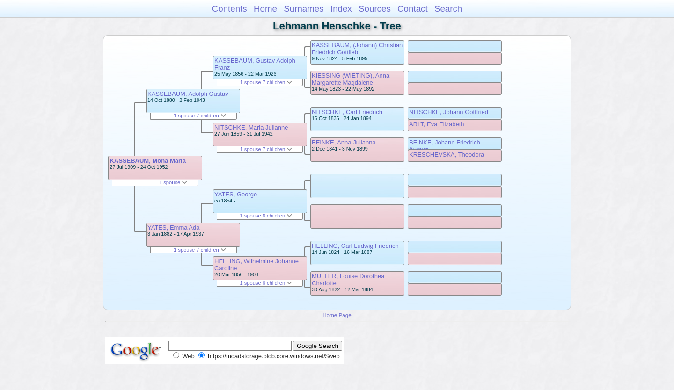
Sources (375, 9)
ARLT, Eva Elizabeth (436, 124)
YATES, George (235, 194)
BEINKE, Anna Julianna (344, 142)
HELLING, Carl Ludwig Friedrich (355, 245)
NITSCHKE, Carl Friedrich (347, 112)
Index (341, 9)
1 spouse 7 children (200, 115)
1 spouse (173, 182)
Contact (412, 9)
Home (265, 9)
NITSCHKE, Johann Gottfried (448, 112)
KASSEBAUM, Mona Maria (148, 160)
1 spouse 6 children (266, 215)
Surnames (303, 9)
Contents (229, 9)
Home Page (337, 315)
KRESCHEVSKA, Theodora (446, 154)
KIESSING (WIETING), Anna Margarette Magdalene (350, 79)
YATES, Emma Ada (173, 227)
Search (448, 9)
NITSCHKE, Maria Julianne (251, 127)
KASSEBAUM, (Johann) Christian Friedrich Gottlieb (357, 49)
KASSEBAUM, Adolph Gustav (187, 93)
